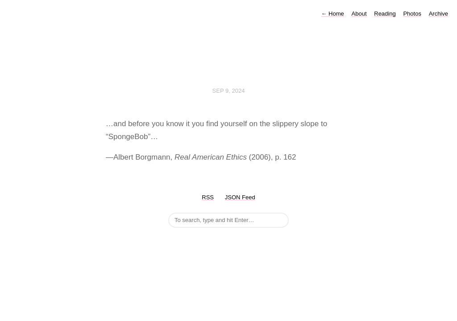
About (359, 13)
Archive (438, 13)
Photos (412, 13)
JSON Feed (240, 197)
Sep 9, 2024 (228, 90)
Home (332, 13)
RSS (208, 197)
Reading (384, 13)
